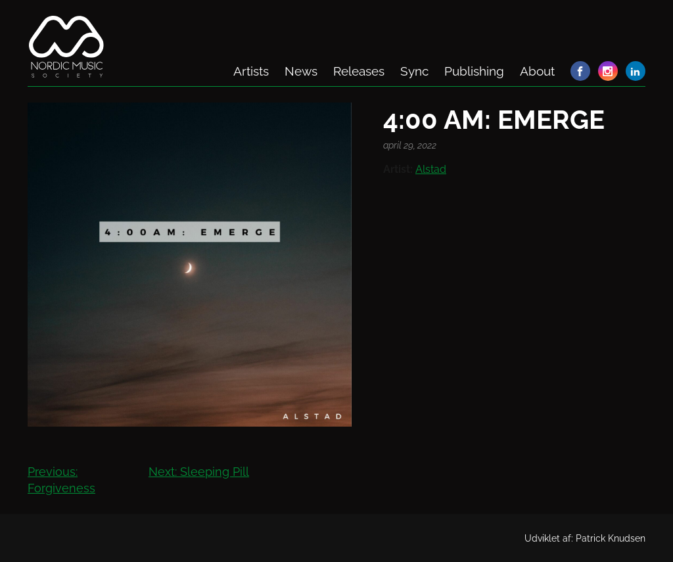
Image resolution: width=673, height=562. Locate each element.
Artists (251, 71)
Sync (414, 71)
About (537, 71)
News (301, 71)
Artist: (398, 169)
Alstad (430, 169)
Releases (358, 71)
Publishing (474, 71)
